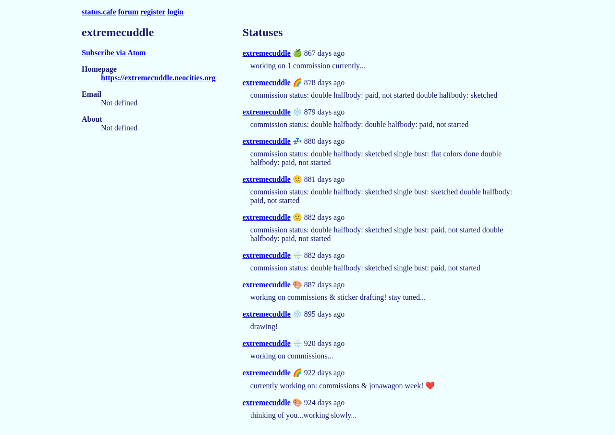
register (152, 12)
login (175, 12)
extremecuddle (267, 53)
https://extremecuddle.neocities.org (158, 78)
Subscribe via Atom (114, 53)
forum (128, 12)
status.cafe (99, 12)
